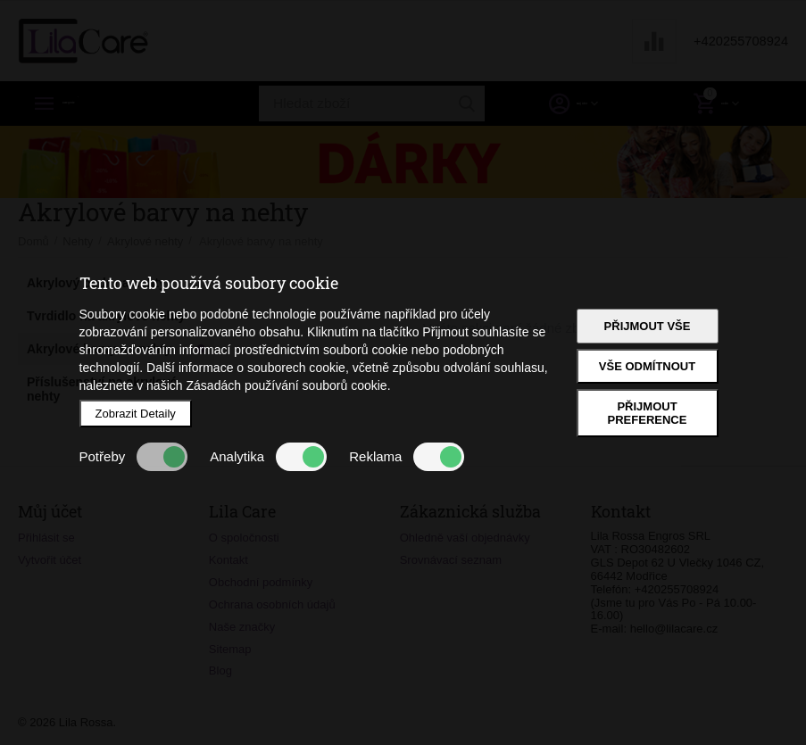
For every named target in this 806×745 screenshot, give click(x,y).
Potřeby (133, 457)
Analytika (268, 457)
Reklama (406, 457)
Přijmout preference (647, 413)
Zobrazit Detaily (136, 413)
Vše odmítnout (647, 366)
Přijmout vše (647, 326)
